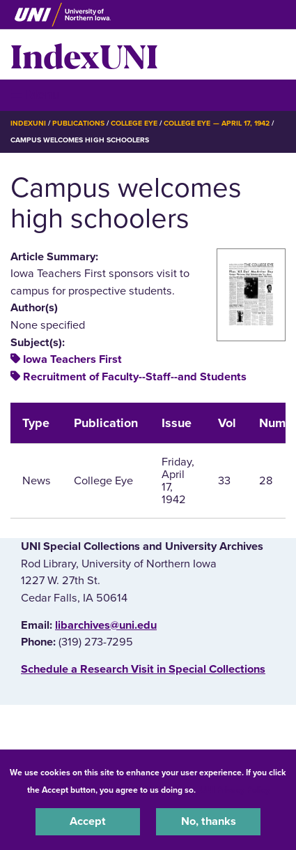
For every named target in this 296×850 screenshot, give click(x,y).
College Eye (134, 123)
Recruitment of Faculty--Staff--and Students (135, 377)
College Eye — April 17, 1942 (217, 123)
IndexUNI (84, 54)
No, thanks (208, 821)
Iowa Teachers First (72, 359)
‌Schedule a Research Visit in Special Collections (143, 669)
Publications (78, 123)
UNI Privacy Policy (235, 790)
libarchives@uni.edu (106, 625)
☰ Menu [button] (35, 95)
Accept (88, 821)
